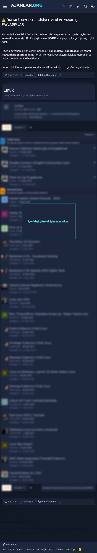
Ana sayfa (71, 549)
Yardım (59, 549)
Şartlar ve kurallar (25, 549)
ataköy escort (27, 517)
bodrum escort (10, 517)
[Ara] (86, 6)
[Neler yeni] (78, 6)
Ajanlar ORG (10, 544)
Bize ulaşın (8, 549)
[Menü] (5, 6)
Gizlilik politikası (45, 549)
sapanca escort (29, 532)
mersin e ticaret (11, 514)
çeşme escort (44, 517)
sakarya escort (10, 529)
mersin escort (10, 510)
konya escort (9, 521)
